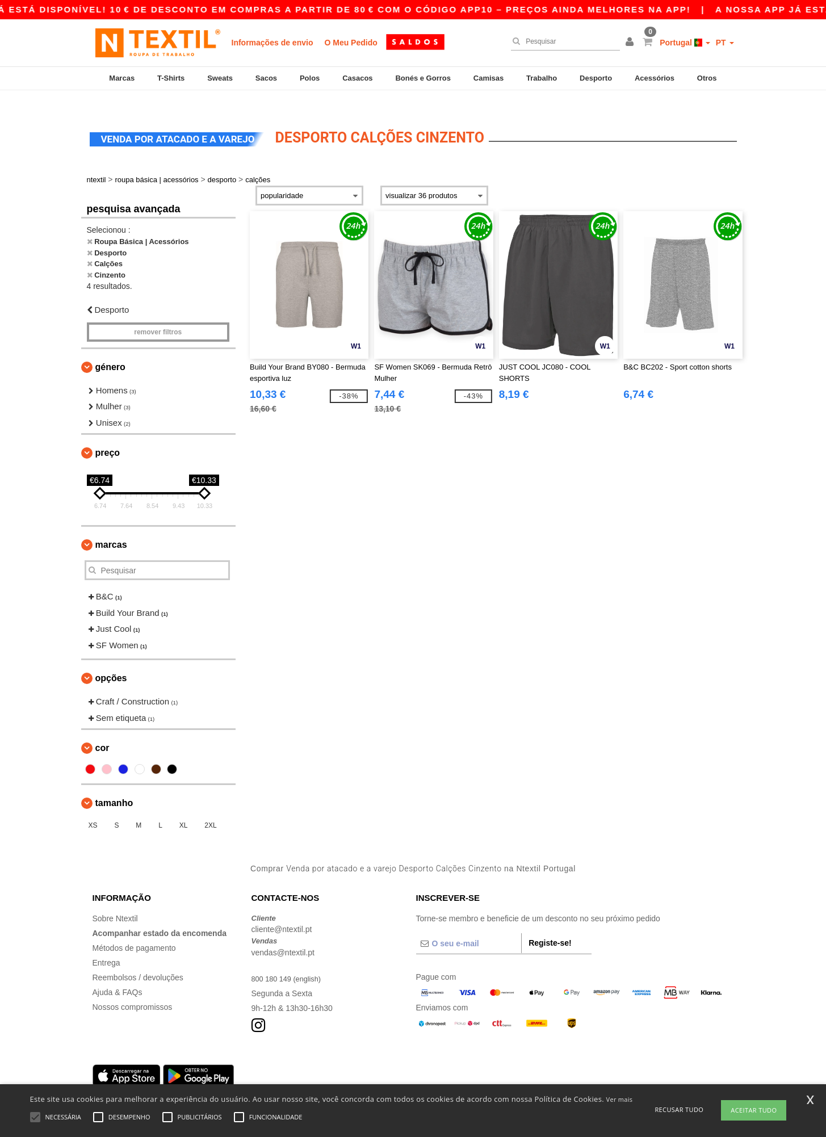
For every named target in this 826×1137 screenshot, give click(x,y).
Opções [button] (111, 661)
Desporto (596, 78)
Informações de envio (272, 42)
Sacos (266, 78)
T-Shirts (171, 78)
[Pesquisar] (562, 41)
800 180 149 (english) (289, 961)
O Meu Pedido (350, 42)
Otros (707, 78)
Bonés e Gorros (423, 78)
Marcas (122, 78)
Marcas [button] (111, 528)
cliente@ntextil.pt (281, 912)
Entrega (106, 945)
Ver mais (619, 1099)
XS (93, 809)
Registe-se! (550, 925)
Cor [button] (102, 731)
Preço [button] (107, 436)
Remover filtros (158, 315)
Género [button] (110, 350)
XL (183, 809)
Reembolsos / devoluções (138, 960)
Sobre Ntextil (115, 901)
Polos (310, 78)
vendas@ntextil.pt (283, 935)
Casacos (357, 78)
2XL (210, 809)
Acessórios (654, 78)
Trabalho (541, 78)
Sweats (220, 78)
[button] (631, 42)
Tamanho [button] (114, 786)
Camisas (488, 78)
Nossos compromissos (133, 990)
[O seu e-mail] (469, 926)
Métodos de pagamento (134, 930)
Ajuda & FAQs (117, 975)
